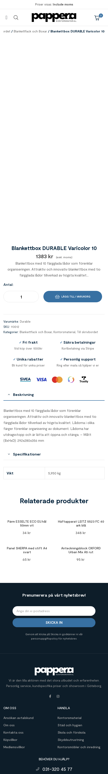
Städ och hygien (70, 673)
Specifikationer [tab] (27, 402)
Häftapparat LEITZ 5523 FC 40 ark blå (81, 471)
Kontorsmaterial (64, 280)
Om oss (9, 673)
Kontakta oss (13, 680)
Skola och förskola (71, 680)
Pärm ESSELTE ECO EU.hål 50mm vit (27, 471)
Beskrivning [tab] (23, 342)
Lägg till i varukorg (75, 244)
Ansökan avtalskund (18, 666)
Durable (25, 269)
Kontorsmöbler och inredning (79, 695)
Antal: (8, 232)
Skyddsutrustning (71, 688)
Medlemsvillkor (14, 695)
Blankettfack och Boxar (30, 31)
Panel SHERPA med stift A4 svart (27, 498)
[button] (6, 17)
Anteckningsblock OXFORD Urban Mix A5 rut (81, 498)
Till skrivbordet (87, 280)
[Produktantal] (21, 245)
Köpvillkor (10, 688)
